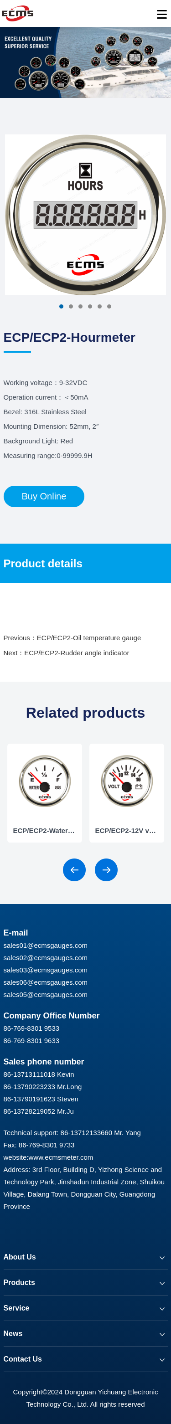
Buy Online (44, 496)
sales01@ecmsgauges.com (46, 945)
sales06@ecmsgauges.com (46, 982)
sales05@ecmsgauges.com (46, 994)
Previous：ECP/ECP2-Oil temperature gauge (72, 638)
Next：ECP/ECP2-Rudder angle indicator (67, 653)
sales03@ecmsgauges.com (46, 970)
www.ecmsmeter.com (61, 1157)
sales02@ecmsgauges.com (46, 957)
